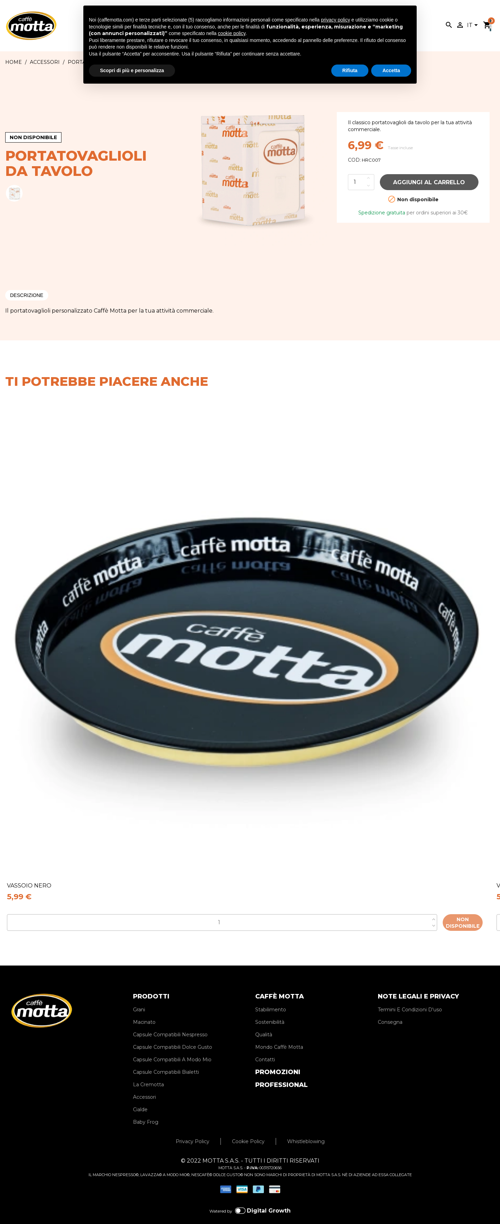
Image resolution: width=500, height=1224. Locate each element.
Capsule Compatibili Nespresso (170, 1024)
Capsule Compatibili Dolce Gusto (172, 1037)
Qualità (263, 1024)
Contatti (265, 1049)
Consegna (390, 1012)
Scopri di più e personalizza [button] (132, 70)
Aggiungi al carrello (429, 182)
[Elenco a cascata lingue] (473, 26)
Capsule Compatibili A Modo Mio (172, 1049)
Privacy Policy (192, 1131)
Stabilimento (270, 999)
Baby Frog (145, 1112)
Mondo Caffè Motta (279, 1037)
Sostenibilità (269, 1012)
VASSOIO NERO (29, 885)
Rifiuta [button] (350, 70)
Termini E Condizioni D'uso (410, 999)
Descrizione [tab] (26, 295)
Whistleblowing (306, 1131)
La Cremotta (148, 1074)
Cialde (140, 1099)
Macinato (144, 1012)
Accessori (144, 1087)
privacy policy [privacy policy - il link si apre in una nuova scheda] (335, 20)
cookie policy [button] (231, 33)
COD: (354, 160)
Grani (139, 999)
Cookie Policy (248, 1131)
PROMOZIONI (277, 1062)
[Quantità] (356, 182)
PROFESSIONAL (281, 1075)
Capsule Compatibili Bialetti (166, 1062)
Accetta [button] (391, 70)
